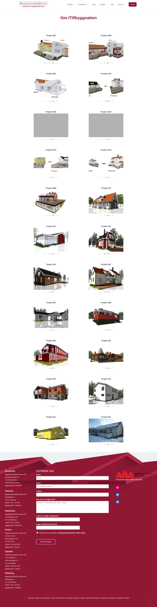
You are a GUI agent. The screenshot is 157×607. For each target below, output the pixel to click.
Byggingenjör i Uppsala (12, 569)
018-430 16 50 (15, 566)
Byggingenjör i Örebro (12, 547)
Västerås (31, 598)
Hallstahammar (61, 598)
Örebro (127, 598)
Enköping (89, 598)
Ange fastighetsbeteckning (47, 524)
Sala (53, 598)
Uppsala (104, 598)
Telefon (39, 491)
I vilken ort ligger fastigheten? (48, 516)
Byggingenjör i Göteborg (13, 588)
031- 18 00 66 (15, 585)
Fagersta (38, 598)
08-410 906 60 (15, 483)
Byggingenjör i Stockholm (13, 485)
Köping (69, 598)
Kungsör (82, 598)
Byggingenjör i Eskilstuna (13, 525)
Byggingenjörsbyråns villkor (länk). (72, 533)
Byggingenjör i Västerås (13, 505)
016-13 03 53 (15, 522)
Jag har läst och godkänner (62, 533)
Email (39, 483)
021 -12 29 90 (15, 502)
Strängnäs (111, 598)
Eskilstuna (97, 598)
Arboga (75, 598)
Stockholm (119, 598)
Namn (39, 475)
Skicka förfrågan (46, 542)
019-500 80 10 (15, 544)
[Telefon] (72, 495)
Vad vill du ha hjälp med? (46, 499)
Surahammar (46, 598)
